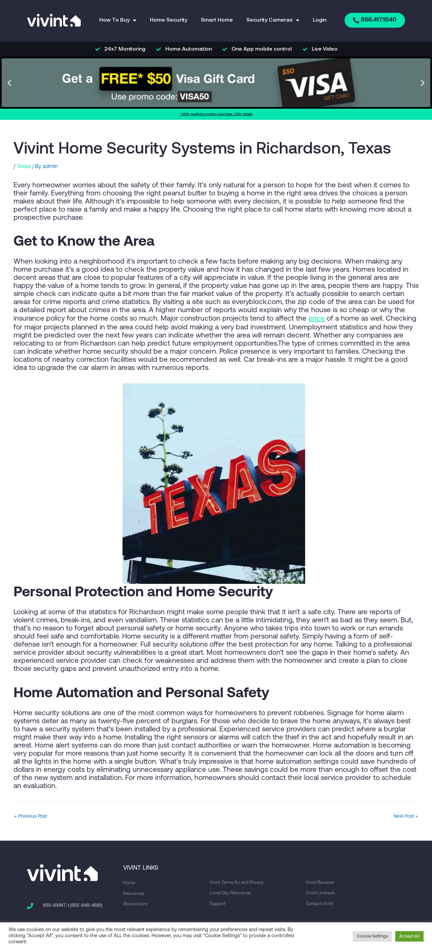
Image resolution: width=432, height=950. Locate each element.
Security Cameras (271, 20)
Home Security (167, 20)
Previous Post (31, 815)
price (316, 318)
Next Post (405, 815)
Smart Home (215, 20)
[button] (9, 83)
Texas (24, 166)
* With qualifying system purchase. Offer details (216, 114)
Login (318, 20)
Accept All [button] (409, 936)
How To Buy (116, 20)
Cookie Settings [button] (372, 936)
